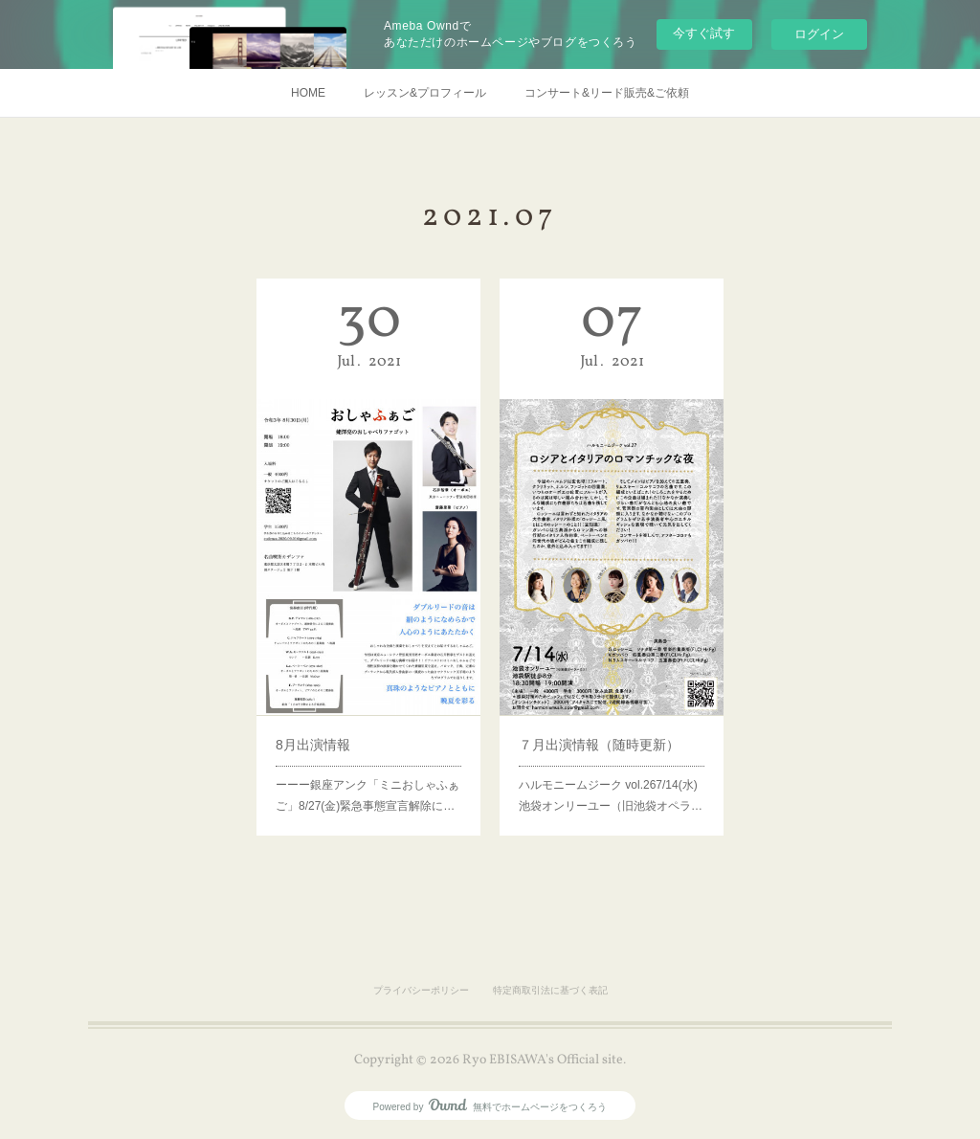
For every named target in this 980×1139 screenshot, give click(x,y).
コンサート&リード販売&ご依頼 (606, 93)
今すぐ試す (704, 33)
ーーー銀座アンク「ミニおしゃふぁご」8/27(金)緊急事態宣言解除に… (367, 766)
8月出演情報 (319, 721)
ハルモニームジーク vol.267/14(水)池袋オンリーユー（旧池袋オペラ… (610, 766)
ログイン (819, 34)
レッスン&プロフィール (425, 93)
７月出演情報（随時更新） (600, 721)
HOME (308, 93)
